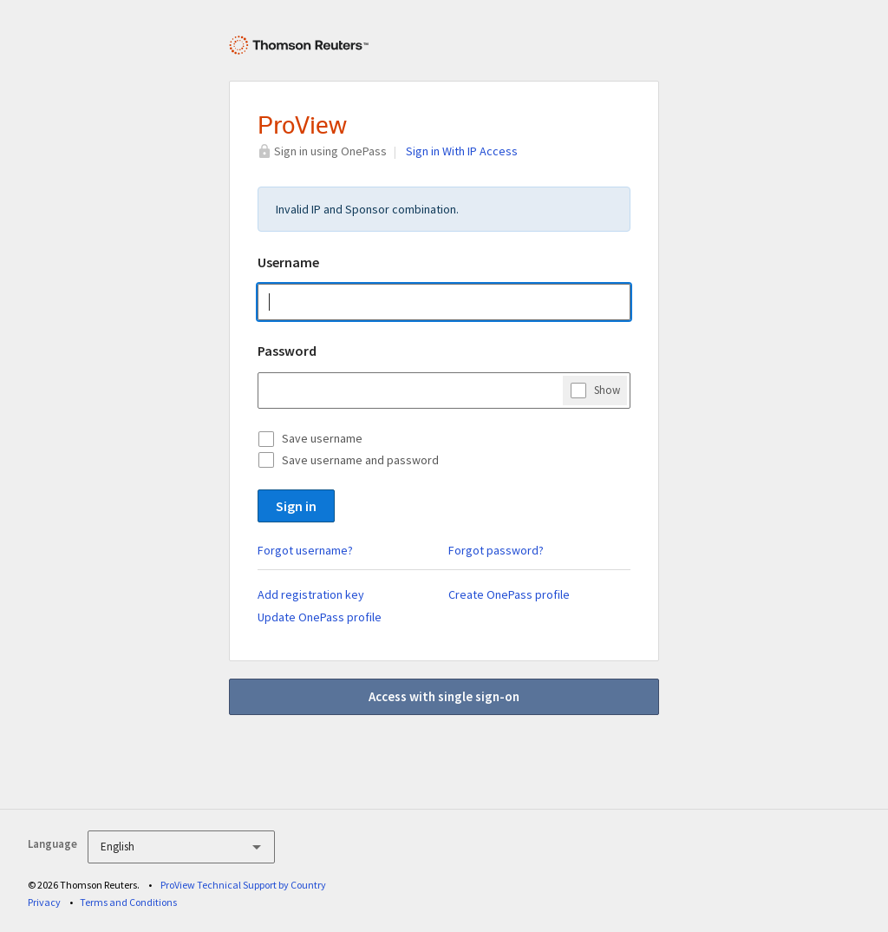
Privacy (44, 902)
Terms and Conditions (128, 902)
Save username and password (360, 460)
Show (607, 389)
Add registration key (311, 594)
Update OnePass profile (320, 617)
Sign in (296, 506)
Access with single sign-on (444, 696)
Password (287, 350)
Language (52, 844)
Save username (322, 438)
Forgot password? (496, 550)
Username (288, 262)
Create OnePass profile (509, 594)
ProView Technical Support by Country (243, 884)
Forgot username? (305, 550)
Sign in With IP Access (462, 151)
